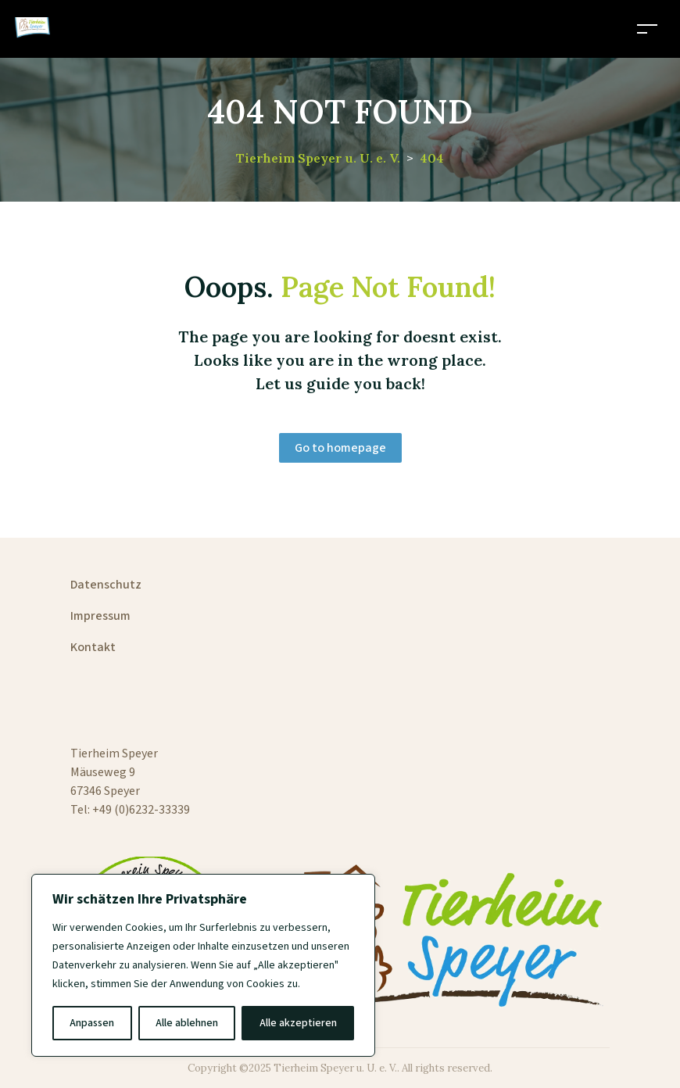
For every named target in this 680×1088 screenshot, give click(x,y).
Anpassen (92, 1023)
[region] (203, 965)
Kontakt (93, 647)
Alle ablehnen (187, 1023)
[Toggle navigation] (647, 29)
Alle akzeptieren (298, 1023)
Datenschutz (105, 584)
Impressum (100, 616)
